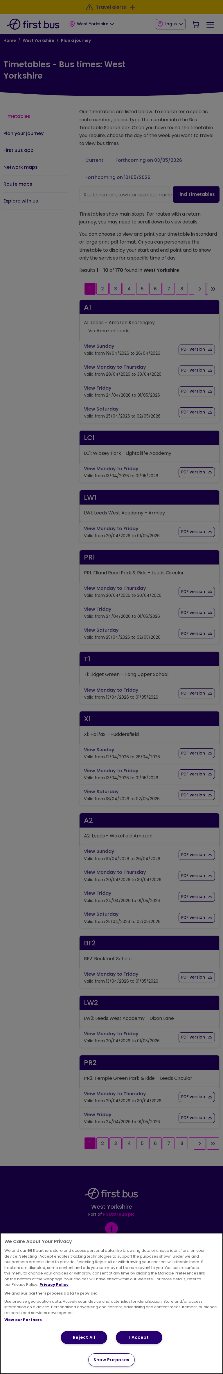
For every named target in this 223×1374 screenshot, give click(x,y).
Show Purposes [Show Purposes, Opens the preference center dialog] (111, 1360)
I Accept (139, 1337)
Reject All (84, 1337)
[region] (111, 1303)
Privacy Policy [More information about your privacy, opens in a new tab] (54, 1284)
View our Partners (23, 1319)
